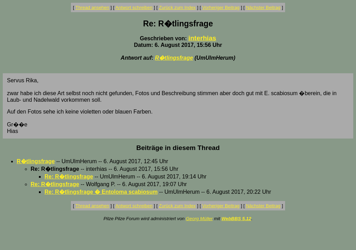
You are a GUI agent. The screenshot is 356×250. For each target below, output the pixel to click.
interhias (202, 38)
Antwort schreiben (134, 7)
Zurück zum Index (177, 7)
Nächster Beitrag (263, 7)
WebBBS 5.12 (236, 218)
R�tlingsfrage (174, 58)
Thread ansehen (92, 7)
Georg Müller (199, 218)
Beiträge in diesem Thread (178, 147)
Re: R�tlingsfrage (68, 177)
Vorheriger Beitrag (221, 7)
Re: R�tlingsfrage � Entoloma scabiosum (100, 192)
